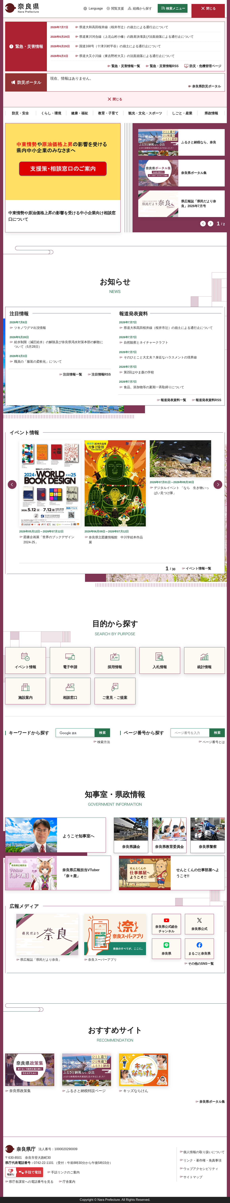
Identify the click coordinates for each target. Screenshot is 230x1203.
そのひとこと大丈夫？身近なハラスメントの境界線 (160, 357)
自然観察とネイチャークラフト (146, 342)
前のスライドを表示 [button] (203, 223)
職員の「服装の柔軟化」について (38, 361)
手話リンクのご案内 (65, 1172)
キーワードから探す (29, 732)
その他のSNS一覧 (201, 963)
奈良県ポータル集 (194, 173)
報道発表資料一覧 (173, 400)
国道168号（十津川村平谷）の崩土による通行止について (120, 46)
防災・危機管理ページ (205, 66)
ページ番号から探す (144, 732)
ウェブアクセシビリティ (200, 1168)
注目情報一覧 (72, 374)
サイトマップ (192, 1177)
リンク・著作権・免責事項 (202, 1160)
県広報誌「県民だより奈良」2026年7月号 (198, 204)
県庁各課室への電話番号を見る (31, 1181)
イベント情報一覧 (198, 568)
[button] (93, 9)
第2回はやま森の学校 (139, 372)
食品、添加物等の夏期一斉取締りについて (154, 387)
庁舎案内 (69, 1181)
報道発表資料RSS (208, 400)
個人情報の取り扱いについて (204, 1152)
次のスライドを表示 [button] (210, 223)
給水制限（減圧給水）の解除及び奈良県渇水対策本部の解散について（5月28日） (58, 344)
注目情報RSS (101, 374)
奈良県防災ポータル (206, 86)
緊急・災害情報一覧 (125, 66)
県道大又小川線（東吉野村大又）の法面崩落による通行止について (127, 56)
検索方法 (103, 742)
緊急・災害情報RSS (164, 66)
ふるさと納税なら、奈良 (198, 142)
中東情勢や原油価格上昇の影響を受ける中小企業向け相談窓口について (62, 216)
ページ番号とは (214, 742)
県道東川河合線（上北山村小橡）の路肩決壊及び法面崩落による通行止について (136, 36)
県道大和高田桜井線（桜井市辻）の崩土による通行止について (123, 27)
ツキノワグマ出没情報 (30, 327)
